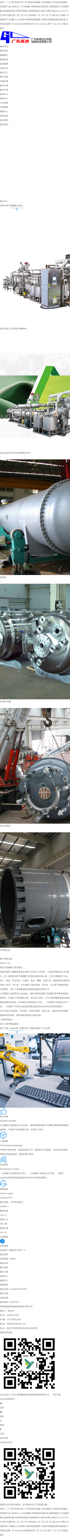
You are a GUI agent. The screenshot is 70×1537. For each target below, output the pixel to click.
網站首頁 (4, 46)
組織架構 (4, 64)
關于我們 (4, 51)
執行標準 (4, 120)
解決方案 (4, 85)
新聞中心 (4, 98)
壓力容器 (4, 77)
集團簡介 (4, 55)
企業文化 (4, 68)
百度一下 (22, 1250)
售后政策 (4, 116)
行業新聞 (4, 107)
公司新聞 (4, 103)
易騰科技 (13, 1250)
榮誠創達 (4, 59)
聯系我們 (4, 124)
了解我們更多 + (7, 1019)
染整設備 (4, 81)
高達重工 (4, 1250)
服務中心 (4, 111)
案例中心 (4, 94)
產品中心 (4, 72)
